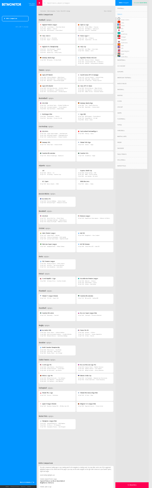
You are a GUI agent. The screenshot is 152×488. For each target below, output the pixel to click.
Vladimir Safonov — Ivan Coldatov (93, 368)
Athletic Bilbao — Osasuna (91, 27)
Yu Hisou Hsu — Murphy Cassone (93, 80)
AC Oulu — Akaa (89, 395)
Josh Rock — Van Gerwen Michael (55, 265)
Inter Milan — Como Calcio (91, 49)
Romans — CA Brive (90, 332)
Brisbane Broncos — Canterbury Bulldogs (57, 336)
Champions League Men (48, 421)
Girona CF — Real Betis (90, 30)
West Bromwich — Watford (54, 49)
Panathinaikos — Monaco (53, 116)
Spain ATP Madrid (46, 75)
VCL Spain (44, 181)
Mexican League (84, 216)
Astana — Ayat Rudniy (90, 284)
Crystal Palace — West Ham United (56, 27)
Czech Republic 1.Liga (48, 278)
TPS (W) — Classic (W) (53, 298)
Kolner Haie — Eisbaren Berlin (54, 144)
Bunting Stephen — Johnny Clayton (56, 263)
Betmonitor (43, 11)
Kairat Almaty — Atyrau (91, 282)
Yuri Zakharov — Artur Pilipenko (55, 381)
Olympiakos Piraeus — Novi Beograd (56, 427)
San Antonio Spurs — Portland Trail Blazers (58, 105)
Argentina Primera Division (87, 58)
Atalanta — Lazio (89, 51)
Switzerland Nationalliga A (88, 131)
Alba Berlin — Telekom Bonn (92, 107)
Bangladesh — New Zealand (92, 235)
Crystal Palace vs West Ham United (52, 481)
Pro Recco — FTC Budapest (54, 425)
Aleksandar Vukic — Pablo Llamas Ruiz (56, 79)
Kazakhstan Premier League (88, 278)
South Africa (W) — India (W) (92, 246)
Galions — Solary (89, 184)
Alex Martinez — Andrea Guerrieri (93, 90)
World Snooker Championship (50, 347)
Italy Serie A (45, 36)
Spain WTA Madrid (46, 86)
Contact (29, 486)
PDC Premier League (47, 261)
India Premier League (48, 233)
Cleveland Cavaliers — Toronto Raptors (57, 107)
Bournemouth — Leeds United (54, 30)
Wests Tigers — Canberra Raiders (56, 332)
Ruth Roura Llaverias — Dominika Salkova (57, 88)
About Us (23, 486)
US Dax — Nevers (89, 336)
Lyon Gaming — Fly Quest (91, 176)
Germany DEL (45, 142)
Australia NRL (45, 330)
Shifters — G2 (50, 173)
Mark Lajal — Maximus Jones (92, 79)
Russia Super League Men (87, 313)
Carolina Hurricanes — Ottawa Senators (57, 137)
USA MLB (44, 216)
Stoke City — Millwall (52, 51)
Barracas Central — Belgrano (92, 60)
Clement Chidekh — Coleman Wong (94, 77)
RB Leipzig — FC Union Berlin (54, 60)
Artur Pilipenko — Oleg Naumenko (55, 379)
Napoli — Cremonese (52, 39)
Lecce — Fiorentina (52, 38)
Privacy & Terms (15, 486)
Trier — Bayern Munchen (91, 105)
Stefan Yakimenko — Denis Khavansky (95, 379)
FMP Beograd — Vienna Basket (93, 116)
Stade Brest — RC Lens (91, 39)
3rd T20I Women (84, 244)
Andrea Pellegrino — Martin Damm (55, 77)
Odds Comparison (10, 19)
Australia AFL (45, 199)
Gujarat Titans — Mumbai (53, 235)
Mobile (7, 486)
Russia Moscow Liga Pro (87, 365)
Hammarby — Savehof (53, 315)
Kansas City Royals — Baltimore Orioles (57, 221)
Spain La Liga (83, 25)
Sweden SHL (83, 153)
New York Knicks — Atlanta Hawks (55, 109)
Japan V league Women (48, 404)
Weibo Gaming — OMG (90, 173)
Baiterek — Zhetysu (90, 281)
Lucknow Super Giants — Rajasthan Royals (57, 239)
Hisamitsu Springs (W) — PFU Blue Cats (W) (58, 406)
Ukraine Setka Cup (84, 376)
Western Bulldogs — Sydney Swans (56, 201)
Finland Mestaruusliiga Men (88, 393)
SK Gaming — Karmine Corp (54, 174)
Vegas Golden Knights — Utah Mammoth (57, 133)
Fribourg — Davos (89, 133)
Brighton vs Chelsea (47, 483)
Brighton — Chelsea (52, 29)
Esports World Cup (85, 170)
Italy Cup (82, 47)
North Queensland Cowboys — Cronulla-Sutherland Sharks (61, 334)
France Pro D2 (83, 330)
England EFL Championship (49, 47)
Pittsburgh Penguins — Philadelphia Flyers (57, 135)
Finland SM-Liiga (84, 142)
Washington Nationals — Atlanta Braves (57, 220)
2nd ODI (81, 233)
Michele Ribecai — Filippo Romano (93, 88)
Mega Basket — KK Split (91, 118)
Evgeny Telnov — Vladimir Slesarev (94, 367)
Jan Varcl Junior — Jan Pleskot (54, 370)
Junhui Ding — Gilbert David (53, 351)
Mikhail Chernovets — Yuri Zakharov (56, 378)
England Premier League (48, 25)
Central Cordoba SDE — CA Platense (94, 62)
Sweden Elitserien (47, 313)
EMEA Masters (84, 181)
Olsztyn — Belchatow (52, 395)
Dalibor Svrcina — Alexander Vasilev (94, 91)
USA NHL (44, 131)
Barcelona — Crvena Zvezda (54, 118)
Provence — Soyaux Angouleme (93, 334)
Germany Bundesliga (47, 58)
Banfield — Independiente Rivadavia (94, 63)
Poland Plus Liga (46, 393)
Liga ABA (82, 114)
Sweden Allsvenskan (47, 153)
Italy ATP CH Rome (85, 86)
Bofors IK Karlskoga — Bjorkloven (55, 155)
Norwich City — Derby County (54, 52)
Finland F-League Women (49, 296)
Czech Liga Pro (46, 365)
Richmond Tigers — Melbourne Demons (57, 202)
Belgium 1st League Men (87, 404)
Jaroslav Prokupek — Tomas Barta (55, 368)
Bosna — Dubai (88, 120)
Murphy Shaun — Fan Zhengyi (54, 353)
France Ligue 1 (83, 36)
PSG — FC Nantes (89, 38)
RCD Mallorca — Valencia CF (92, 29)
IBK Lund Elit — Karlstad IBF (91, 298)
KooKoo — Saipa (89, 144)
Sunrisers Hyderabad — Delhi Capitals (56, 237)
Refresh (109, 11)
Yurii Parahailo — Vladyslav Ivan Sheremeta (96, 378)
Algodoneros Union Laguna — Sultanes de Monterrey (98, 218)
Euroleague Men (46, 114)
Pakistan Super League (48, 244)
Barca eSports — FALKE (53, 184)
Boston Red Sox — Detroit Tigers (55, 218)
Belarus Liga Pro (46, 376)
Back (105, 11)
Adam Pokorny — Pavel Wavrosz (55, 367)
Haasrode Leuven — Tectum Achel (94, 406)
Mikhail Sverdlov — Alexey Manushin (94, 370)
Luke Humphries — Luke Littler (55, 267)
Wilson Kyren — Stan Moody (54, 350)
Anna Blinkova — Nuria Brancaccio (55, 90)
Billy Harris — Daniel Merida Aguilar (55, 80)
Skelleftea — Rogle (90, 155)
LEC (42, 170)
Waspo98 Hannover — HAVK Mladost (56, 423)
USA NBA (44, 103)
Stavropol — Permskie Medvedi (93, 315)
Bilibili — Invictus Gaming (91, 174)
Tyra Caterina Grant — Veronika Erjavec (57, 91)
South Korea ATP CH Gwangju (88, 75)
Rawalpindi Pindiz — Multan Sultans (56, 246)
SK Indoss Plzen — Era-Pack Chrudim (56, 281)
